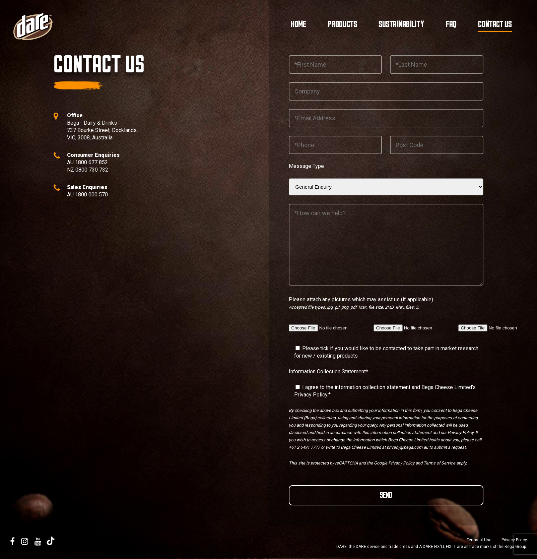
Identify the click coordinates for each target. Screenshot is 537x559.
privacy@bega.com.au (407, 447)
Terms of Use (479, 540)
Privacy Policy (310, 394)
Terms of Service (439, 462)
